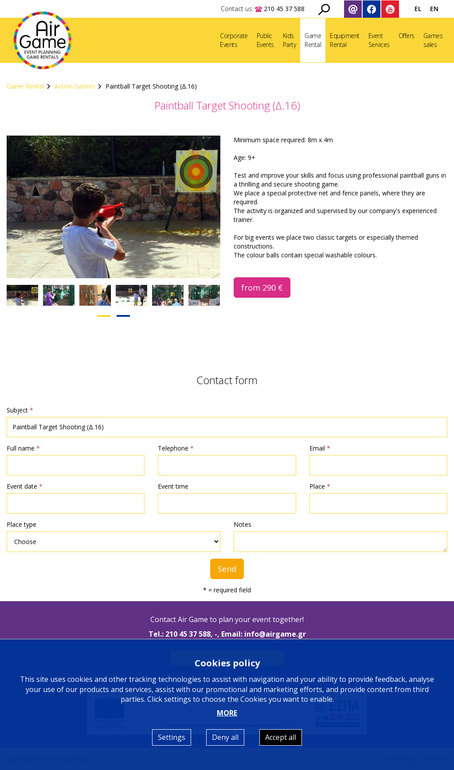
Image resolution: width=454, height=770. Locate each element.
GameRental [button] (313, 40)
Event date (25, 486)
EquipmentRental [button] (345, 40)
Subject (20, 410)
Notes (242, 524)
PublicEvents (265, 40)
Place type (21, 524)
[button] (104, 316)
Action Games (76, 86)
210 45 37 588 (188, 634)
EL (418, 8)
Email (319, 448)
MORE (227, 713)
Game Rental (25, 86)
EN (434, 8)
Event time (173, 486)
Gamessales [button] (433, 40)
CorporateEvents (234, 40)
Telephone (176, 448)
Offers (407, 35)
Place (319, 486)
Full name (23, 448)
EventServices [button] (379, 40)
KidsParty (289, 40)
